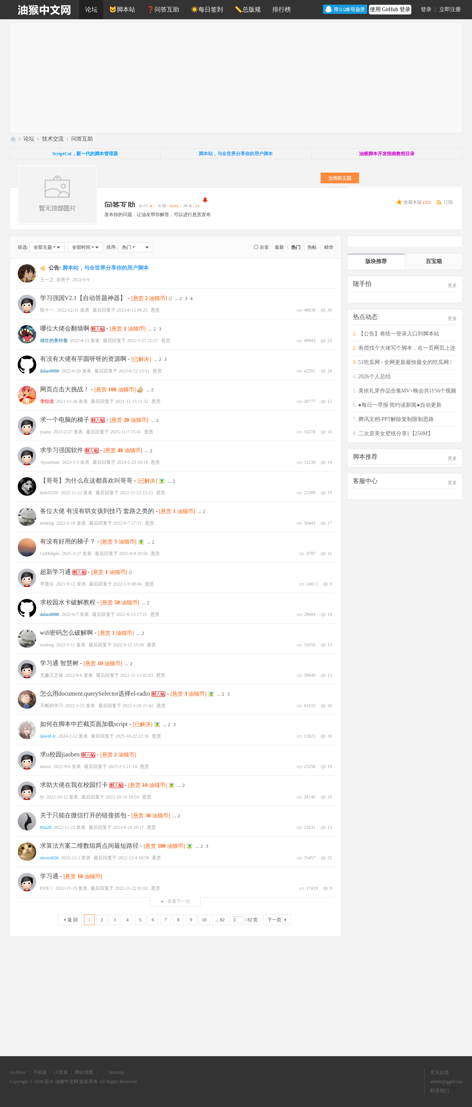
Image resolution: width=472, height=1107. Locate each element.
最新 (279, 247)
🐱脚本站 (122, 9)
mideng (47, 523)
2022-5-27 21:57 (142, 340)
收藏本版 (417, 202)
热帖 (312, 247)
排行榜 (281, 9)
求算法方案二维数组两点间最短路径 (89, 845)
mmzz (45, 766)
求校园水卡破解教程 (68, 602)
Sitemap (116, 1072)
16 (330, 431)
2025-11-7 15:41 (125, 431)
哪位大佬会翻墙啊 (64, 328)
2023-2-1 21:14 (122, 766)
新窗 (264, 247)
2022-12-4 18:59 (133, 857)
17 (330, 523)
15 (330, 401)
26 (330, 705)
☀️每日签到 (207, 9)
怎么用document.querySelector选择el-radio (95, 693)
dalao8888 (49, 371)
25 (330, 857)
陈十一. (47, 310)
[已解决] (141, 359)
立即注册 (450, 9)
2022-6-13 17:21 (131, 614)
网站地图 (84, 1072)
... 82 (220, 919)
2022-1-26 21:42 (138, 705)
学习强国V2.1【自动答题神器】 (83, 298)
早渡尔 (47, 584)
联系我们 (439, 1091)
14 (330, 462)
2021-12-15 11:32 (131, 401)
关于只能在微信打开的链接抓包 (83, 815)
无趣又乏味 (51, 675)
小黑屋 (61, 1072)
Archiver (18, 1072)
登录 (426, 9)
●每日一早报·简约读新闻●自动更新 (400, 405)
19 (330, 492)
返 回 (72, 919)
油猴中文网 (13, 138)
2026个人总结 (374, 376)
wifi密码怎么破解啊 (66, 632)
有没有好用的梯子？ (68, 541)
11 (330, 553)
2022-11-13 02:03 (136, 675)
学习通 (49, 876)
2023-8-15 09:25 (132, 310)
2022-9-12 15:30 (128, 644)
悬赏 (155, 310)
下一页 (274, 919)
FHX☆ (47, 888)
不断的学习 (51, 705)
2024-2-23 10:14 (132, 462)
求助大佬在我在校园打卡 (74, 785)
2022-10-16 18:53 (122, 797)
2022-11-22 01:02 (131, 888)
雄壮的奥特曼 (54, 340)
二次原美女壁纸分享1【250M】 (395, 433)
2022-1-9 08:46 (127, 584)
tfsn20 (46, 827)
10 (330, 766)
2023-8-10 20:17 (128, 827)
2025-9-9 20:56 (133, 553)
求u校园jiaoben (60, 754)
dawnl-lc (48, 736)
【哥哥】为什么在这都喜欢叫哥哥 (86, 480)
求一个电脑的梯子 (64, 419)
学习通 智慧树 (59, 663)
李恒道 (47, 401)
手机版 (40, 1072)
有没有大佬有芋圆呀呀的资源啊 (83, 359)
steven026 (49, 857)
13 (330, 644)
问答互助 (82, 139)
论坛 (91, 9)
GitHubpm (50, 553)
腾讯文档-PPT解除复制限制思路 (396, 419)
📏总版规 (248, 9)
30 (330, 736)
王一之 (47, 279)
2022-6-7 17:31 (127, 523)
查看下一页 (175, 901)
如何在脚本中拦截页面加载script (84, 724)
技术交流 (53, 139)
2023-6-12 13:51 (134, 371)
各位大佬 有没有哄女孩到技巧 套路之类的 (97, 511)
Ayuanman (50, 462)
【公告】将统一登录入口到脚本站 (398, 334)
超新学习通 (55, 572)
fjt (42, 797)
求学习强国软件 (61, 450)
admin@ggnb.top (446, 1081)
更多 (452, 285)
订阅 (448, 202)
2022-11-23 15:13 (136, 492)
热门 (296, 247)
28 (330, 371)
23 (330, 340)
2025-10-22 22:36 (131, 736)
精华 (328, 247)
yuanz (45, 431)
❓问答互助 (163, 9)
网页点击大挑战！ (64, 389)
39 (330, 310)
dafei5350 (49, 492)
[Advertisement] (241, 77)
